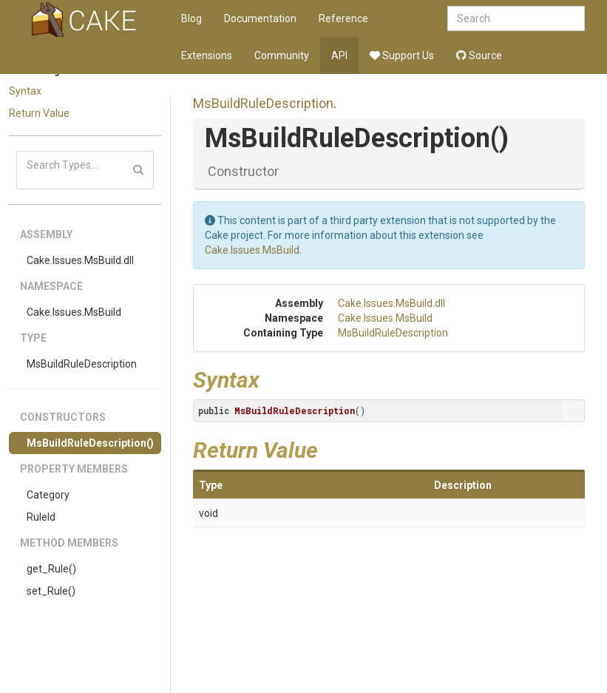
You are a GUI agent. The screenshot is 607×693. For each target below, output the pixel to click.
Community (281, 55)
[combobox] (516, 18)
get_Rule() (51, 569)
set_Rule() (51, 591)
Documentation (260, 18)
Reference (343, 18)
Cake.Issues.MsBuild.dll (80, 260)
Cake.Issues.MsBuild (74, 312)
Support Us (402, 55)
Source (479, 55)
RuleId (41, 517)
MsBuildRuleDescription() (90, 443)
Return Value (39, 113)
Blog (191, 18)
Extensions (206, 55)
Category (48, 495)
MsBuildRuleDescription (82, 364)
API (339, 55)
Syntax (25, 91)
